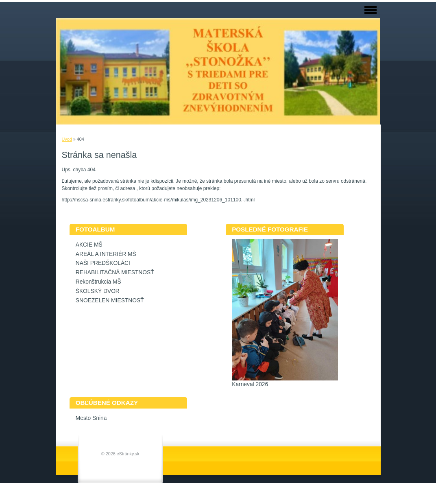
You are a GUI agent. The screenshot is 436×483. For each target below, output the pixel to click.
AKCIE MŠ (89, 245)
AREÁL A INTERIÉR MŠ (106, 254)
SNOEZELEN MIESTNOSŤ (110, 300)
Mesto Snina (91, 418)
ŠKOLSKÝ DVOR (98, 291)
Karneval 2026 (250, 384)
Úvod (67, 139)
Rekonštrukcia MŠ (98, 282)
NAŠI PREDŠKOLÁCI (103, 263)
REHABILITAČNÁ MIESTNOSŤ (115, 272)
